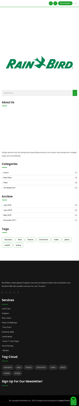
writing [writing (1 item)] (18, 245)
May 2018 (7, 215)
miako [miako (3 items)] (56, 240)
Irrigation (5, 313)
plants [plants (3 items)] (67, 240)
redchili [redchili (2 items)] (7, 245)
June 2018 (8, 210)
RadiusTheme (64, 401)
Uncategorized (9, 188)
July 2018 (7, 205)
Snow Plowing (7, 346)
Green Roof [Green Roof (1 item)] (43, 240)
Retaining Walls (8, 332)
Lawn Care (6, 309)
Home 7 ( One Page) (11, 341)
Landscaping (7, 336)
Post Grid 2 (7, 327)
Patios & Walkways (9, 323)
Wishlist (6, 350)
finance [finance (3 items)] (30, 240)
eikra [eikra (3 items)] (20, 240)
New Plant (8, 178)
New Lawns (6, 318)
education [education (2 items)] (8, 240)
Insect (6, 173)
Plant (6, 183)
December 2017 (10, 220)
